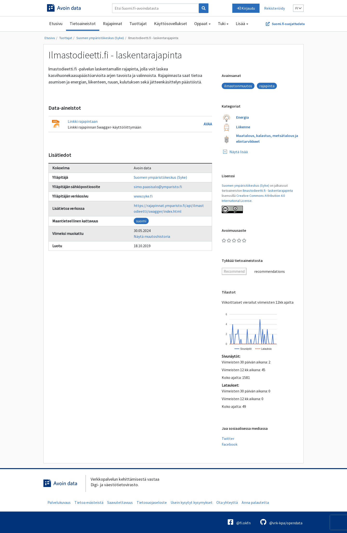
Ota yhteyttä (227, 502)
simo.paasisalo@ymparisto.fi (158, 186)
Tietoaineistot (83, 23)
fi (298, 8)
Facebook (229, 444)
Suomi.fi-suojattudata (288, 24)
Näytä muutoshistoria (152, 236)
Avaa (208, 124)
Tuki (222, 23)
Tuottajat (138, 23)
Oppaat (200, 23)
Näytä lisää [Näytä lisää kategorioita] (235, 151)
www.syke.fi (143, 196)
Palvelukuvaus (59, 502)
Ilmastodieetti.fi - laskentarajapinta (153, 38)
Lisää (240, 23)
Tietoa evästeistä (88, 502)
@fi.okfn (239, 522)
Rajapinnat (112, 23)
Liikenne (243, 126)
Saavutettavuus (120, 502)
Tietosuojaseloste (152, 502)
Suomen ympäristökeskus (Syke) (100, 38)
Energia (242, 117)
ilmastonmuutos (238, 85)
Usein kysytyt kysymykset (192, 502)
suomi (141, 221)
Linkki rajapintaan (83, 121)
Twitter (228, 438)
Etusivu (55, 23)
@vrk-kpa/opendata (281, 522)
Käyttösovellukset (170, 23)
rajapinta (266, 85)
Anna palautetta (255, 502)
